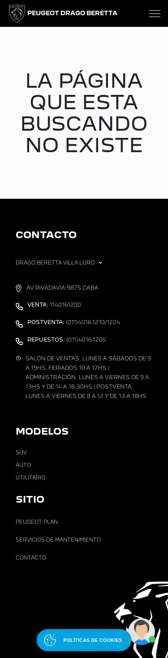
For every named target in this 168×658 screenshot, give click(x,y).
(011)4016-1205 (66, 340)
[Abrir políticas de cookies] (84, 640)
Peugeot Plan (37, 522)
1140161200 (54, 305)
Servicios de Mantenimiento (58, 540)
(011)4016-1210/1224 (73, 322)
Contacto (31, 558)
